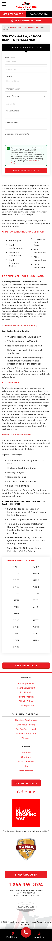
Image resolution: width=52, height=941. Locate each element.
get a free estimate (26, 665)
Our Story (26, 757)
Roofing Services (26, 683)
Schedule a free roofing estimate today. (20, 325)
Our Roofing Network (26, 729)
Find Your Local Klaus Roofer (28, 20)
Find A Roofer (26, 874)
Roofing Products (26, 696)
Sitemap (28, 924)
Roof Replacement (26, 687)
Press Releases (26, 770)
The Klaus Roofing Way (26, 720)
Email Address (11, 122)
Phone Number (12, 110)
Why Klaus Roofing (26, 724)
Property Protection (26, 733)
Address (8, 76)
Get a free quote (13, 14)
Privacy (13, 163)
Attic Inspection (26, 705)
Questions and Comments (17, 133)
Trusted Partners (26, 761)
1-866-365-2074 (39, 14)
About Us (26, 752)
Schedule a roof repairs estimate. (17, 434)
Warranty (26, 737)
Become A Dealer (26, 783)
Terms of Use (34, 160)
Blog (26, 765)
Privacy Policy (36, 921)
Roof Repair (26, 692)
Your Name (10, 56)
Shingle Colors (26, 701)
